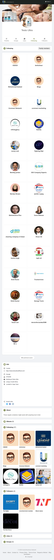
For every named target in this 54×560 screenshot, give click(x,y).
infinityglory (15, 130)
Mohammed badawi (15, 87)
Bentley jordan (15, 172)
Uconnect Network (15, 108)
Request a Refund (42, 552)
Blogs (39, 87)
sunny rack (15, 151)
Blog (50, 552)
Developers (27, 554)
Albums (9, 421)
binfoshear (39, 65)
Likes (8, 536)
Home (4, 552)
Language (28, 556)
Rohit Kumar (15, 301)
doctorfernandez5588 (38, 322)
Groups (9, 542)
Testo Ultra (27, 30)
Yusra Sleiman (39, 215)
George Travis (39, 301)
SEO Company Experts (39, 172)
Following (9, 427)
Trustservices (38, 280)
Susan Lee (15, 322)
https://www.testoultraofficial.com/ (15, 371)
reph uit (39, 258)
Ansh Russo (15, 280)
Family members (44, 48)
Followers (9, 491)
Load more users (27, 357)
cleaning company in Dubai (15, 237)
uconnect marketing (39, 108)
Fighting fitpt (38, 151)
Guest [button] (48, 1)
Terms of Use (32, 552)
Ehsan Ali (39, 237)
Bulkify (38, 130)
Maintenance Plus (15, 215)
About (9, 552)
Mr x (15, 344)
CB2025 (15, 65)
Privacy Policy (23, 552)
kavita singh (15, 258)
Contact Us (15, 552)
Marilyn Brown (15, 194)
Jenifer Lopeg (38, 194)
